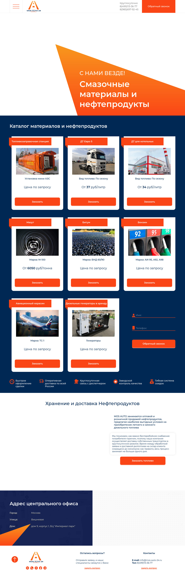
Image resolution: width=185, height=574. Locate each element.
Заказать (37, 201)
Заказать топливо (143, 460)
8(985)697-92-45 (129, 9)
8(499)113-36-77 (129, 5)
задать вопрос (92, 568)
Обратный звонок (154, 343)
